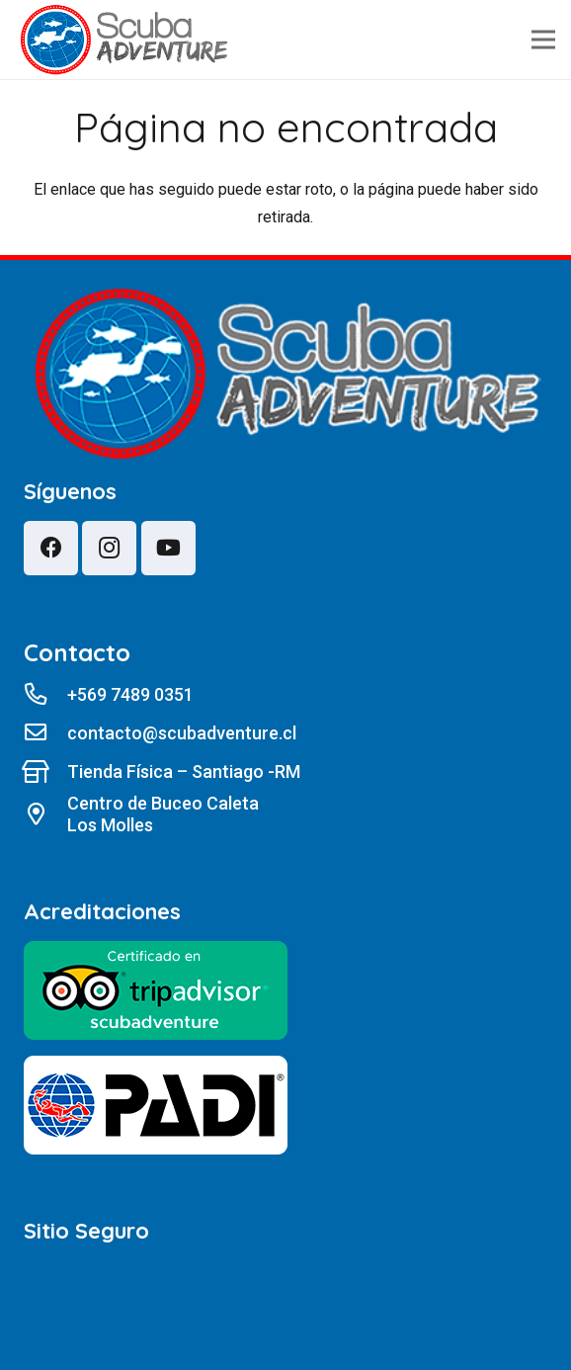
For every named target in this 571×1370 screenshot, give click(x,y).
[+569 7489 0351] (45, 695)
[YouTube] (168, 548)
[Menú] (543, 39)
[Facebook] (51, 548)
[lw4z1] (124, 40)
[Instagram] (109, 548)
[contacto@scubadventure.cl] (45, 733)
